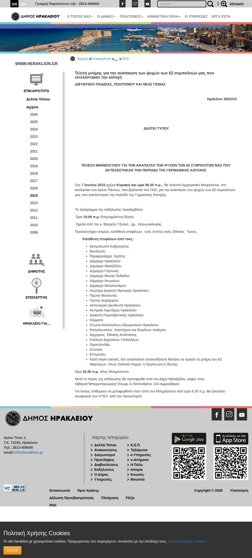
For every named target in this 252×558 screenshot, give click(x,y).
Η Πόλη (137, 465)
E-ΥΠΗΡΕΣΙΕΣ (196, 16)
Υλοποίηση (239, 490)
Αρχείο (32, 107)
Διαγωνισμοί (104, 455)
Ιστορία (137, 470)
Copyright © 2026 (208, 490)
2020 (34, 159)
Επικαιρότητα (101, 59)
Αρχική (83, 59)
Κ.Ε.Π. (136, 445)
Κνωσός (137, 474)
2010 (34, 225)
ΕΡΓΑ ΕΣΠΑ (221, 16)
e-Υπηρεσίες (141, 455)
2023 (34, 137)
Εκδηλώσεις (104, 470)
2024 (34, 129)
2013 (34, 203)
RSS (53, 504)
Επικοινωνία (59, 490)
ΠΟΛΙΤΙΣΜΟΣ (131, 16)
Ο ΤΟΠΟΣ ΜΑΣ (80, 16)
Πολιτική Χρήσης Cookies (187, 541)
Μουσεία (138, 479)
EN (23, 4)
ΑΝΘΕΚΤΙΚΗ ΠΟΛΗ (164, 16)
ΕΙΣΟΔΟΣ (237, 4)
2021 (34, 151)
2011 (34, 218)
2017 (34, 181)
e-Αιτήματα (140, 460)
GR (14, 4)
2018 (34, 173)
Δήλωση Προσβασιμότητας (71, 497)
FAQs (130, 497)
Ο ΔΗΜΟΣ (106, 16)
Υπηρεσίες (103, 479)
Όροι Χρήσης (88, 490)
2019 (34, 166)
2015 (125, 59)
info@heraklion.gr (28, 452)
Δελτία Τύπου (38, 99)
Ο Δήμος (101, 474)
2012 (34, 210)
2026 (34, 114)
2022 (34, 144)
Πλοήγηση (109, 497)
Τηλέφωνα (139, 450)
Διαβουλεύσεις (106, 465)
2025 (34, 122)
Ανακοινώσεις (105, 450)
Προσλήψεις (104, 460)
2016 (34, 188)
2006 (34, 232)
